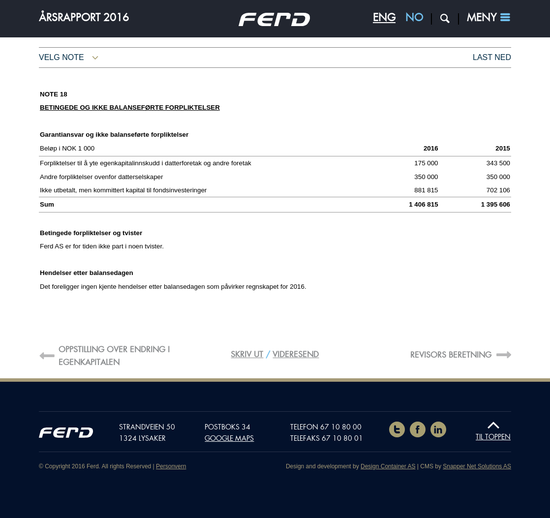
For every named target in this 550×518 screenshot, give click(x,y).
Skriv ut (247, 354)
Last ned (492, 57)
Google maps (229, 438)
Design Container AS (388, 466)
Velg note (61, 57)
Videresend (296, 354)
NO (414, 18)
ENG (384, 18)
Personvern (171, 466)
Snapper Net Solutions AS (477, 466)
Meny (481, 18)
